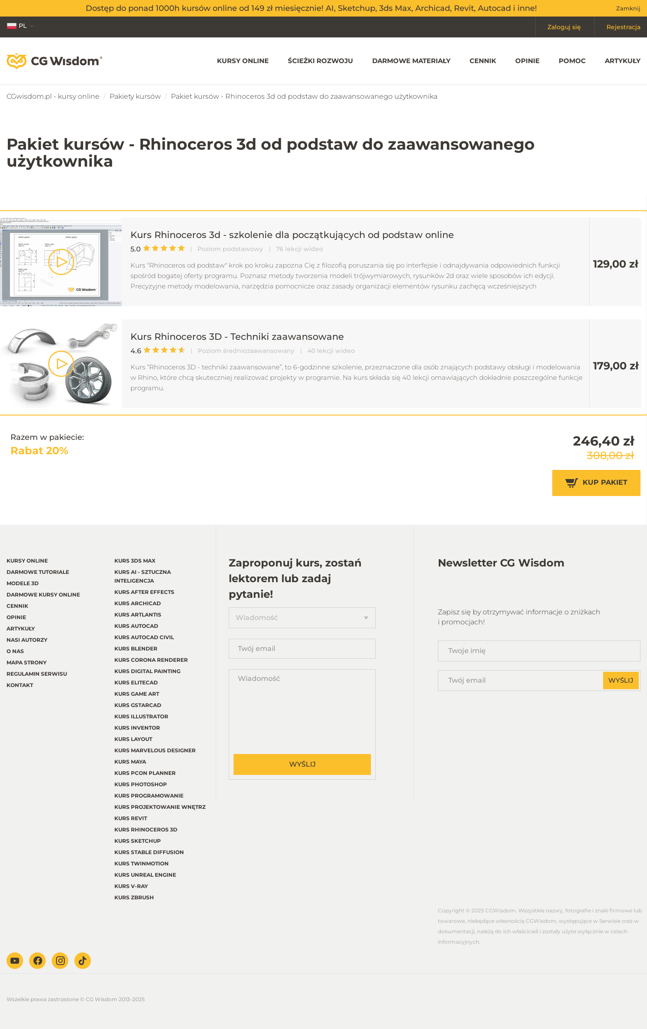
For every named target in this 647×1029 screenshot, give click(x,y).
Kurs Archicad (137, 603)
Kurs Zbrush (134, 897)
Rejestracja (623, 27)
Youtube (15, 960)
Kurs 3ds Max (135, 560)
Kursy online (243, 61)
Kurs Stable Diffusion (149, 852)
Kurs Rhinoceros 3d (145, 829)
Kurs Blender (135, 648)
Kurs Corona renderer (151, 660)
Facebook (37, 960)
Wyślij (302, 764)
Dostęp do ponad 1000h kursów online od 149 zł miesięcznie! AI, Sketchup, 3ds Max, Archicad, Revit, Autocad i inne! (311, 8)
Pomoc (572, 61)
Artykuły (622, 61)
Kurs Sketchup (137, 841)
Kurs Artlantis (137, 614)
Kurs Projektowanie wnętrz (160, 807)
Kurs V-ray (131, 886)
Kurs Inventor (137, 727)
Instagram (60, 960)
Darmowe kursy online (43, 594)
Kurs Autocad (136, 626)
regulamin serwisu (37, 673)
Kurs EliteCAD (136, 682)
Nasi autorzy (27, 640)
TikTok (82, 960)
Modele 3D (23, 583)
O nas (15, 651)
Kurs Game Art (136, 693)
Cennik (483, 61)
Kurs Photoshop (140, 784)
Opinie (527, 61)
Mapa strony (27, 662)
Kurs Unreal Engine (145, 874)
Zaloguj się (564, 27)
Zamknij (628, 8)
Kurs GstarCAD (137, 705)
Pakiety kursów (135, 96)
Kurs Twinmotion (141, 863)
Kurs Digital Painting (147, 671)
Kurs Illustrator (141, 716)
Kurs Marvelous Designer (155, 750)
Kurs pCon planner (145, 773)
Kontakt (20, 685)
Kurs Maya (130, 761)
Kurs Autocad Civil (144, 637)
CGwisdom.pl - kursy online (53, 96)
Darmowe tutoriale (38, 572)
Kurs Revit (130, 818)
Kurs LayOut (133, 739)
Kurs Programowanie (148, 795)
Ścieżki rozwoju (320, 61)
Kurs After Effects (144, 592)
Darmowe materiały (411, 61)
